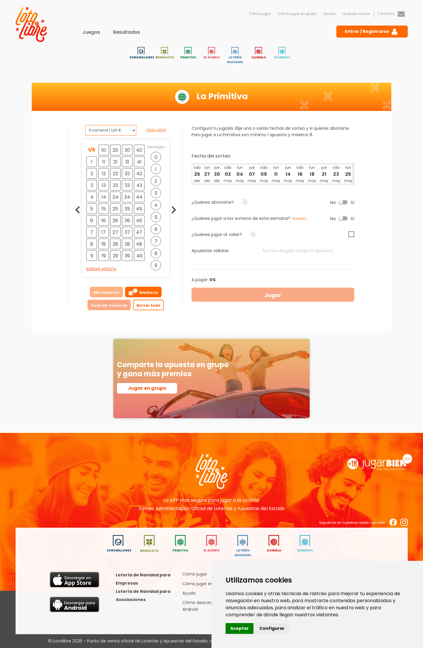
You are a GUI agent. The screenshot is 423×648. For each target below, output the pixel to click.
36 (127, 220)
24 (115, 197)
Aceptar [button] (239, 628)
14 (103, 197)
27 (115, 232)
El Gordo (212, 53)
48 (139, 244)
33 (127, 185)
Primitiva (188, 53)
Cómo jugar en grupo (297, 13)
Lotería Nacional (235, 55)
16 (103, 220)
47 (139, 232)
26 (115, 220)
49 (139, 255)
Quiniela (258, 53)
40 (139, 150)
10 (103, 150)
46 (139, 220)
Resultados (126, 32)
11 (103, 161)
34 (127, 197)
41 (139, 161)
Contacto (391, 13)
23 (115, 185)
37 (127, 232)
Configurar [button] (272, 628)
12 (104, 173)
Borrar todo (148, 305)
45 (139, 208)
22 (115, 173)
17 (103, 232)
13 (104, 185)
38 (127, 244)
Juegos (91, 32)
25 (115, 208)
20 (115, 150)
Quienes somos (356, 13)
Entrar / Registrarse (372, 31)
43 (139, 185)
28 (115, 244)
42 (139, 173)
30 (127, 150)
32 (127, 173)
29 (115, 255)
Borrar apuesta (101, 268)
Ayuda (329, 13)
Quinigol (282, 53)
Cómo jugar (260, 13)
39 (127, 255)
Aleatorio (143, 291)
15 (103, 208)
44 (139, 197)
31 (127, 161)
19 (104, 255)
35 (127, 208)
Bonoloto (164, 53)
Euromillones (142, 53)
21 (115, 161)
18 (103, 244)
